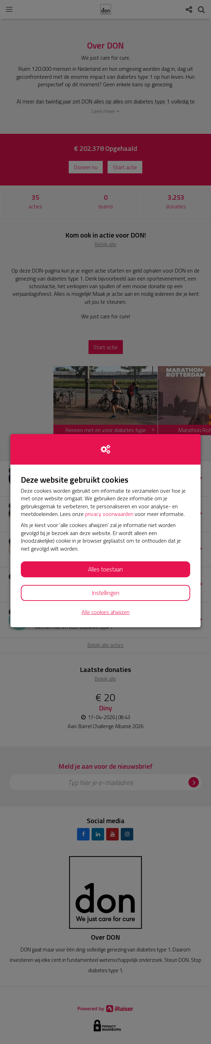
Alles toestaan (105, 569)
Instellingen (105, 592)
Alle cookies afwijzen (105, 612)
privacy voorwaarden (109, 514)
